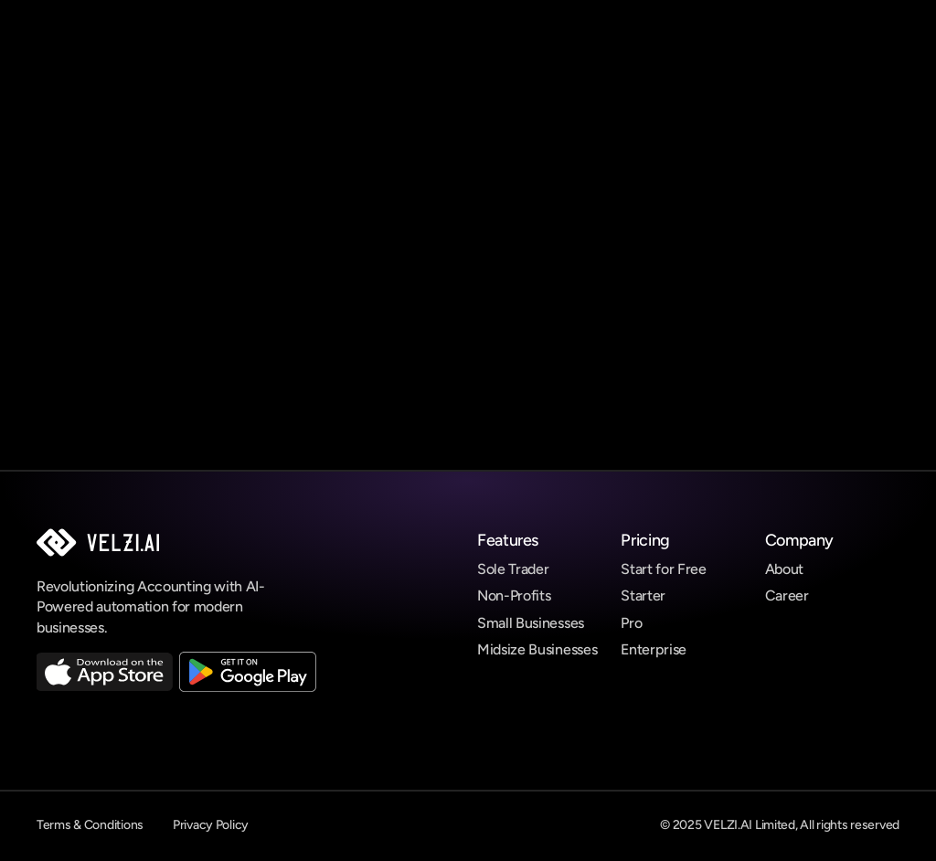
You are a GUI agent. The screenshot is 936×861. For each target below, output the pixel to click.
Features (507, 540)
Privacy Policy (211, 825)
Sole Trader (512, 569)
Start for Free (664, 569)
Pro (631, 623)
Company (799, 540)
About (784, 569)
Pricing (645, 540)
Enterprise (653, 649)
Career (787, 595)
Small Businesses (530, 623)
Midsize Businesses (537, 649)
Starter (643, 595)
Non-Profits (513, 595)
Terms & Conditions (90, 825)
